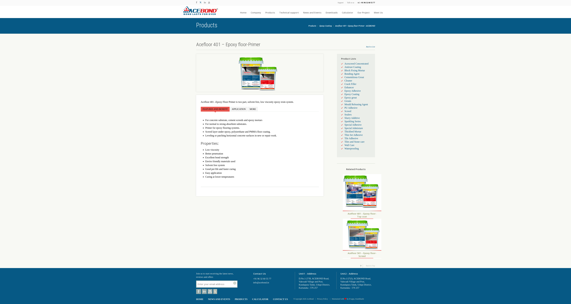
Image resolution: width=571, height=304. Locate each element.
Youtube (210, 291)
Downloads (332, 12)
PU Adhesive (350, 107)
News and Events (312, 12)
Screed (347, 111)
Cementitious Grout (354, 77)
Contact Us (280, 299)
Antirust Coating (352, 67)
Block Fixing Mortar (354, 70)
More (253, 109)
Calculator (347, 12)
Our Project (363, 12)
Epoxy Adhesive (352, 91)
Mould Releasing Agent (356, 104)
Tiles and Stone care (354, 141)
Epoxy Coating (325, 26)
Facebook (198, 291)
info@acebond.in (261, 282)
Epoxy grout (350, 97)
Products (270, 12)
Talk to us (350, 3)
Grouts (347, 101)
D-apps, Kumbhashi (356, 299)
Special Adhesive (353, 124)
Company (256, 12)
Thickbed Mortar (352, 131)
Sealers (348, 114)
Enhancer (349, 87)
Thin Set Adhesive (353, 135)
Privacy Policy (322, 299)
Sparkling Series (352, 121)
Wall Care (349, 145)
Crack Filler (350, 84)
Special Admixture (353, 128)
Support (341, 3)
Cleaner (348, 80)
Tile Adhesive (351, 138)
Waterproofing (351, 148)
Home (243, 12)
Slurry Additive (352, 118)
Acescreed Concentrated (356, 63)
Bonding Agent (351, 74)
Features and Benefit (215, 109)
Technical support (289, 12)
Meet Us (378, 12)
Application (239, 109)
